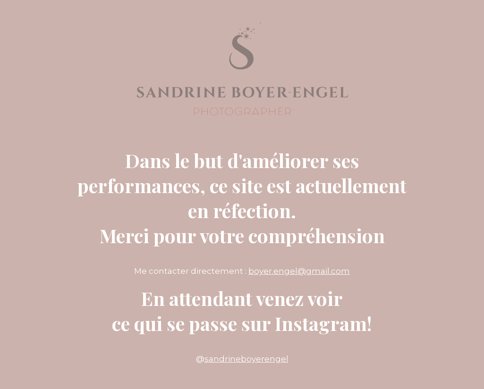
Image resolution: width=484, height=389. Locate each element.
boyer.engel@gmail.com (299, 271)
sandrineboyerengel (246, 359)
